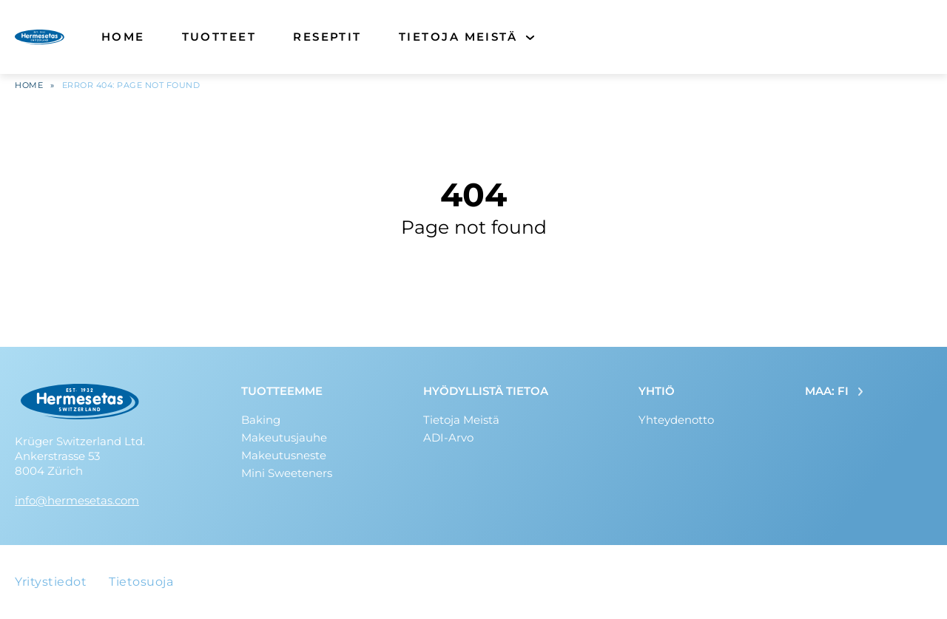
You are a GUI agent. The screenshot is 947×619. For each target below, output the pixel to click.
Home (123, 37)
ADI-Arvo (448, 437)
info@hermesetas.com (77, 500)
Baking (260, 420)
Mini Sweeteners (286, 473)
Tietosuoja (141, 582)
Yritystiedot (51, 582)
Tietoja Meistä (458, 37)
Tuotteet (219, 37)
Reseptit (327, 37)
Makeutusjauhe (284, 437)
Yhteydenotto (676, 420)
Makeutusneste (283, 455)
